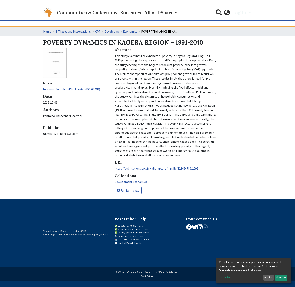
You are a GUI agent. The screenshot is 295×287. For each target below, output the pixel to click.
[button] (227, 12)
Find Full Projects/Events (129, 243)
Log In (239, 13)
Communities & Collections (87, 13)
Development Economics (121, 31)
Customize (225, 277)
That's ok (281, 277)
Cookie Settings (147, 276)
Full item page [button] (128, 190)
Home (47, 31)
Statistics (130, 13)
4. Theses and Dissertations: (73, 31)
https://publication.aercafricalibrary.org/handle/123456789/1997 (156, 168)
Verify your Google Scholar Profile (133, 229)
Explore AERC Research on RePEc (133, 236)
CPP (98, 31)
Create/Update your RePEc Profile (133, 232)
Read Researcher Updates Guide (133, 239)
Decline (268, 277)
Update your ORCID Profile (130, 225)
